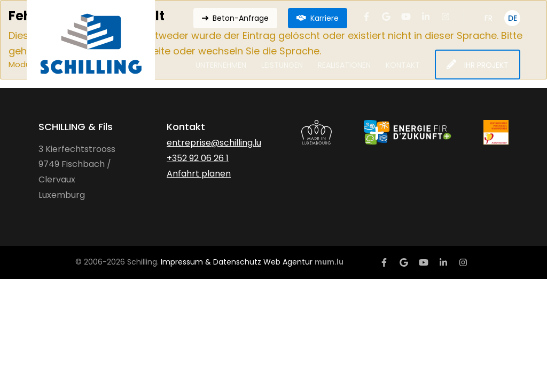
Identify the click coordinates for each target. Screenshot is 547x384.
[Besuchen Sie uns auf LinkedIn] (425, 16)
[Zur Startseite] (91, 43)
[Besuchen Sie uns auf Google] (386, 16)
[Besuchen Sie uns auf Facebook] (366, 16)
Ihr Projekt (486, 65)
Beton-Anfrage (241, 18)
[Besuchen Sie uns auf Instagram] (445, 16)
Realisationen (344, 65)
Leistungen (282, 65)
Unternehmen (221, 65)
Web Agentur (287, 262)
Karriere (324, 18)
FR (489, 18)
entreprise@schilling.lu (214, 143)
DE (512, 18)
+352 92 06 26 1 (198, 158)
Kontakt (403, 65)
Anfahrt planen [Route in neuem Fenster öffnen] (199, 173)
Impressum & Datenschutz (211, 262)
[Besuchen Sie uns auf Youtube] (406, 16)
